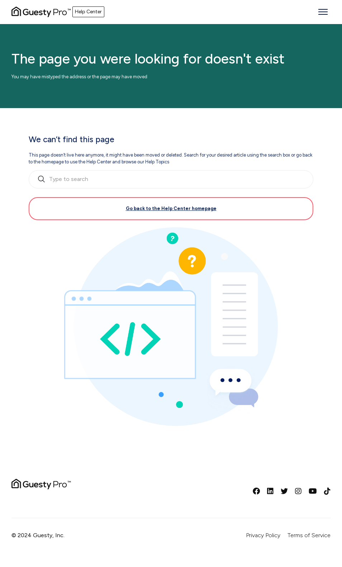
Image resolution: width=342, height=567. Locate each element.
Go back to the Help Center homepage (171, 208)
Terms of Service (309, 535)
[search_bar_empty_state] (171, 179)
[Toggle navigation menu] (323, 12)
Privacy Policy (263, 535)
